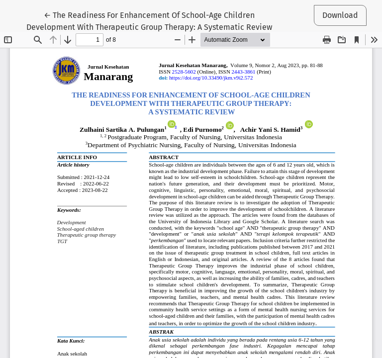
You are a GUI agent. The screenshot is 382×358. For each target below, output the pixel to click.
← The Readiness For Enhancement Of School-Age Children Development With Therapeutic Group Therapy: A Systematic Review (149, 20)
